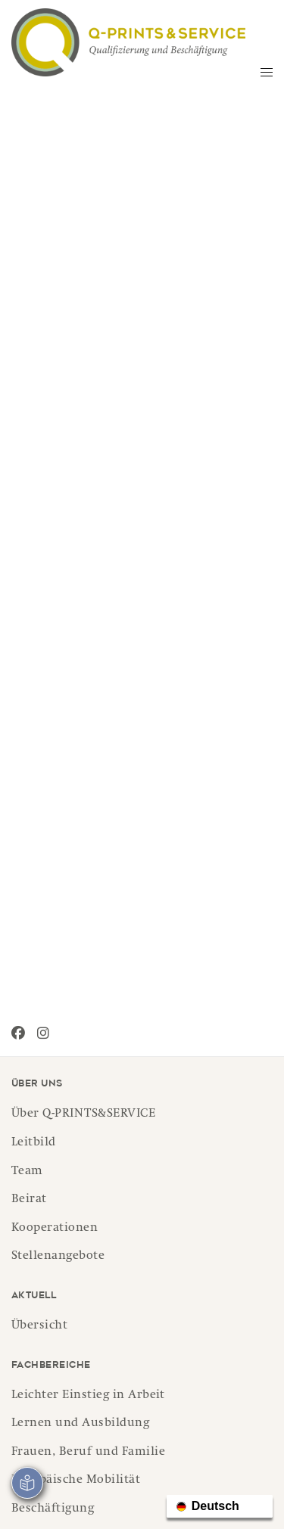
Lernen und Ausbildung (80, 1424)
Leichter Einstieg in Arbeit (88, 1396)
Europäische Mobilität (75, 1481)
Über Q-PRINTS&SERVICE (83, 1114)
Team (27, 1172)
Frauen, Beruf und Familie (88, 1453)
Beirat (29, 1200)
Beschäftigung (52, 1509)
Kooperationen (54, 1229)
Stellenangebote (58, 1257)
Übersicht (39, 1326)
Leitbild (33, 1143)
